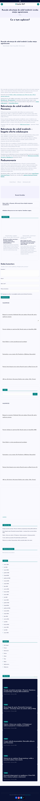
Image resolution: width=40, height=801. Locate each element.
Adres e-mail (3, 283)
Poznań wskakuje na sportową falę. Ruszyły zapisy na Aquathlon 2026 (19, 328)
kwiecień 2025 (6, 590)
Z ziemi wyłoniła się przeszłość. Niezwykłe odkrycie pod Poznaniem (15, 536)
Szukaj (5, 389)
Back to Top (20, 798)
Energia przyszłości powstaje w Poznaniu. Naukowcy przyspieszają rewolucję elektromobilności (20, 527)
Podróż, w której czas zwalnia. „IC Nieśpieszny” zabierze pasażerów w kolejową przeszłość (19, 534)
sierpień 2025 (6, 582)
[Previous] (34, 674)
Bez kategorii (6, 643)
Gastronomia (6, 648)
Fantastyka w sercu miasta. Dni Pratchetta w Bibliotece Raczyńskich (19, 353)
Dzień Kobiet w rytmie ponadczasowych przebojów (15, 341)
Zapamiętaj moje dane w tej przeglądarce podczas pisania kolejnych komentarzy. (17, 293)
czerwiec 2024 (6, 617)
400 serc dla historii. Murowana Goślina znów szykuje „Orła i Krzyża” (19, 378)
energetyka (15, 235)
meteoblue (4, 516)
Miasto (11, 45)
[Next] (36, 674)
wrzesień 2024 (6, 609)
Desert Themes (27, 792)
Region (5, 659)
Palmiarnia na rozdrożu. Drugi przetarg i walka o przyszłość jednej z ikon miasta (17, 539)
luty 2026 (5, 566)
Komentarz (3, 269)
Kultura (5, 651)
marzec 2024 (6, 625)
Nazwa (2, 278)
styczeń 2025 (6, 598)
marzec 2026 (6, 563)
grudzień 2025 (6, 571)
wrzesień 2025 (6, 579)
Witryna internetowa (4, 288)
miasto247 (22, 237)
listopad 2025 (6, 574)
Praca (5, 656)
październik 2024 (7, 606)
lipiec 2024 (6, 614)
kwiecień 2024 (6, 622)
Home (20, 14)
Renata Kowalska (5, 45)
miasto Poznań (32, 235)
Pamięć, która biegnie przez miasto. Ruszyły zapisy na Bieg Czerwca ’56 (20, 365)
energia (4, 237)
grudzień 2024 (6, 601)
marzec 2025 (6, 593)
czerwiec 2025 (6, 587)
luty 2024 (5, 628)
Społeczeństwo (6, 662)
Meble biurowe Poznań (25, 124)
